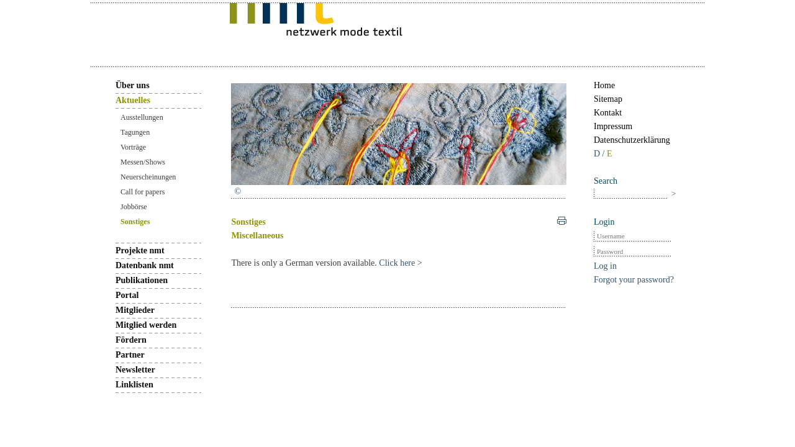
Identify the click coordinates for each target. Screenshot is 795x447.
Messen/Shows (142, 162)
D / (600, 153)
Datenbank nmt (145, 265)
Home (604, 85)
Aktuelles (133, 100)
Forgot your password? (634, 279)
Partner (130, 354)
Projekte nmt (140, 250)
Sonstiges (135, 221)
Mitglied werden (146, 325)
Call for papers (142, 191)
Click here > (399, 263)
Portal (127, 295)
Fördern (131, 340)
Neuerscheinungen (148, 177)
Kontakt (608, 112)
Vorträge (133, 147)
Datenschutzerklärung (632, 140)
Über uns (133, 85)
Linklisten (134, 384)
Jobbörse (133, 206)
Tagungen (135, 132)
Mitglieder (135, 310)
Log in (605, 266)
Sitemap (608, 99)
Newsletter (135, 369)
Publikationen (142, 280)
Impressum (613, 126)
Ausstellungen (141, 117)
